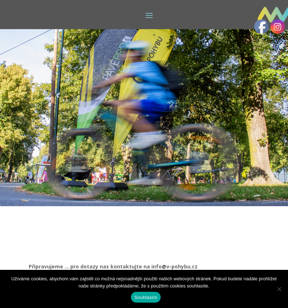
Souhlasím (145, 297)
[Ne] (279, 289)
